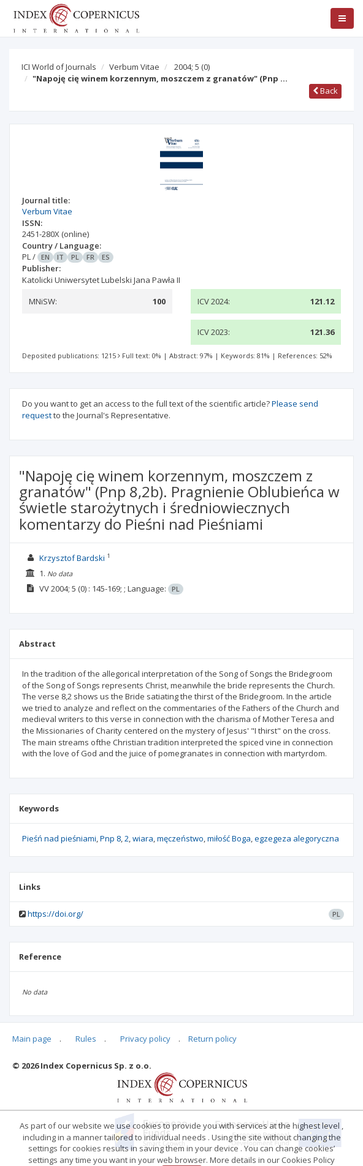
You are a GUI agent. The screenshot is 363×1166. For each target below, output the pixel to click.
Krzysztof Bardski (72, 557)
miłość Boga (229, 838)
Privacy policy (145, 1038)
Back (325, 90)
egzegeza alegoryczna (296, 838)
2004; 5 (192, 66)
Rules (85, 1038)
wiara (142, 838)
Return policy (212, 1038)
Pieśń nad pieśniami (59, 838)
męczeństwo (180, 838)
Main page (32, 1038)
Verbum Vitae (134, 66)
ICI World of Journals (58, 66)
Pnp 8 (110, 838)
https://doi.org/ (55, 913)
